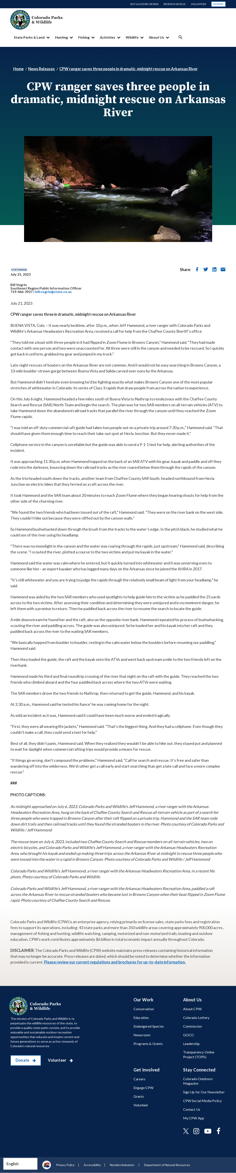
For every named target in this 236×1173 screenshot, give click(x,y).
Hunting (61, 37)
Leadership (191, 1043)
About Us (156, 37)
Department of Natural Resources (167, 1165)
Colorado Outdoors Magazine (198, 1081)
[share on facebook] (197, 269)
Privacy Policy (65, 1165)
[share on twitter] (205, 269)
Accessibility (92, 1165)
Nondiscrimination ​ (122, 1165)
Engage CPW (143, 1088)
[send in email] (223, 269)
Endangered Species (148, 1026)
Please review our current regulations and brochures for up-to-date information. (115, 962)
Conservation (143, 1009)
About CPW (192, 1009)
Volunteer (198, 4)
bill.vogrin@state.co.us (53, 292)
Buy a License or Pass (144, 4)
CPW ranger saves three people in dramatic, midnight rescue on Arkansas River (128, 68)
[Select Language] (20, 1164)
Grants (138, 1096)
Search (180, 37)
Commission (192, 1026)
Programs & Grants (148, 1043)
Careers (139, 1079)
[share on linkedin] (214, 269)
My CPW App (193, 1118)
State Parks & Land (29, 37)
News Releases (41, 68)
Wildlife (132, 37)
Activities (107, 37)
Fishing (84, 37)
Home (18, 68)
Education (141, 1017)
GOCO (188, 1035)
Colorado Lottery (196, 1017)
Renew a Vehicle (175, 4)
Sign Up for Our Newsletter (204, 1092)
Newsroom (141, 1035)
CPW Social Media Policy (202, 1101)
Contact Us (191, 1109)
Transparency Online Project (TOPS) (199, 1054)
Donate (218, 4)
